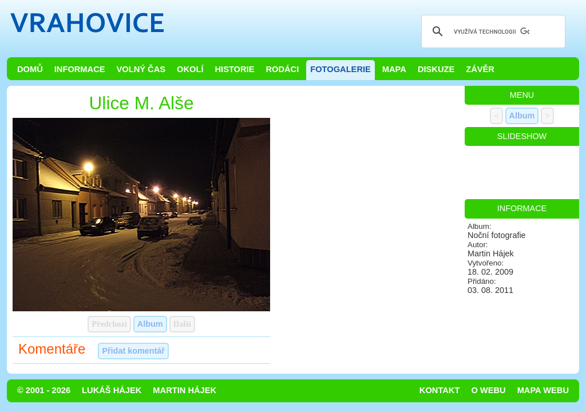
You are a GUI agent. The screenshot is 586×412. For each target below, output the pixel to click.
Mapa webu (543, 390)
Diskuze (436, 69)
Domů (30, 69)
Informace (79, 69)
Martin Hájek (184, 390)
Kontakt (439, 390)
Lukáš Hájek (111, 390)
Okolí (190, 69)
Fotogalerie (340, 69)
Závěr (480, 69)
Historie (234, 69)
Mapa (394, 69)
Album (150, 323)
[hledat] (491, 31)
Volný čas (141, 69)
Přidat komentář (133, 350)
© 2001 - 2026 (43, 390)
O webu (488, 390)
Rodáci (282, 69)
